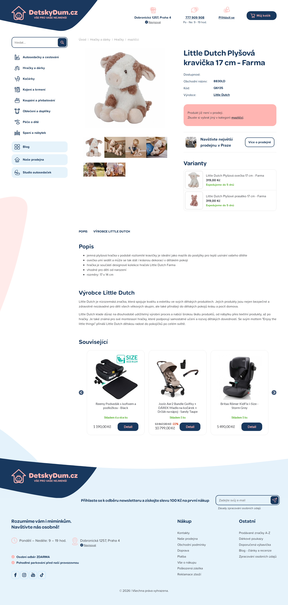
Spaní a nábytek (34, 132)
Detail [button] (128, 427)
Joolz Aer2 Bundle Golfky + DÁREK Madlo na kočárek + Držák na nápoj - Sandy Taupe (178, 407)
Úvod (82, 39)
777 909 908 (194, 17)
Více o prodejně (259, 142)
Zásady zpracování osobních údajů (239, 508)
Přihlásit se (227, 17)
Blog (26, 146)
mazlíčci (133, 39)
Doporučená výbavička (255, 544)
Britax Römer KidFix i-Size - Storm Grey (239, 405)
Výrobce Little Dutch (111, 231)
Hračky (119, 39)
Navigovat (155, 22)
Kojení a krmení (34, 89)
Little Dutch (222, 94)
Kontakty (183, 533)
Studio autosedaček (37, 172)
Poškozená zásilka (190, 568)
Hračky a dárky (34, 68)
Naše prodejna (33, 159)
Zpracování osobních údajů (258, 556)
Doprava (183, 550)
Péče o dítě (31, 122)
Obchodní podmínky (191, 544)
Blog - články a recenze (255, 550)
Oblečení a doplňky (36, 111)
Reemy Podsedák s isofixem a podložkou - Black (116, 405)
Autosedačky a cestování (41, 57)
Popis (83, 231)
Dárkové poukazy (251, 538)
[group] (116, 392)
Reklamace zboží (189, 574)
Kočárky (29, 78)
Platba (181, 556)
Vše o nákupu (186, 562)
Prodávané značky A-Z (254, 533)
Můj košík (264, 15)
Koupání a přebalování (39, 100)
